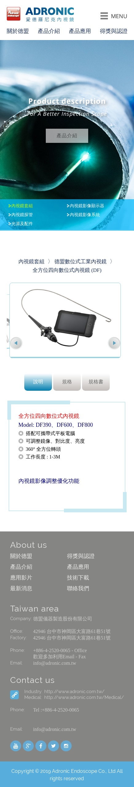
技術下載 (78, 578)
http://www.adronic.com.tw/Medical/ (84, 697)
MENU (113, 15)
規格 (67, 381)
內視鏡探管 (22, 215)
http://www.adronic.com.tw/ (74, 691)
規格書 (96, 381)
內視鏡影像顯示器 (87, 206)
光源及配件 (22, 224)
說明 (38, 381)
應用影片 (21, 578)
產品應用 (80, 31)
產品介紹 (49, 31)
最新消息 (21, 588)
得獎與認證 (114, 31)
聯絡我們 (78, 588)
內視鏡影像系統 (85, 215)
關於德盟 (18, 31)
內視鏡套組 (22, 206)
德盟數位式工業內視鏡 (80, 261)
